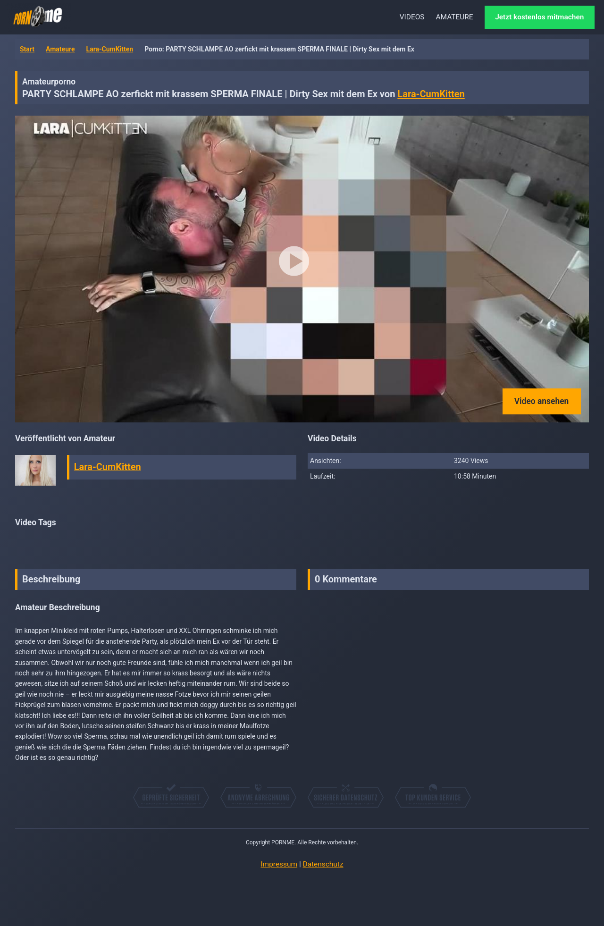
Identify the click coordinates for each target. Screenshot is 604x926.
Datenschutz (323, 864)
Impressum (278, 864)
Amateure (60, 49)
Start (27, 49)
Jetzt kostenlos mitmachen (539, 17)
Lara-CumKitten (110, 49)
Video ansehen (541, 401)
